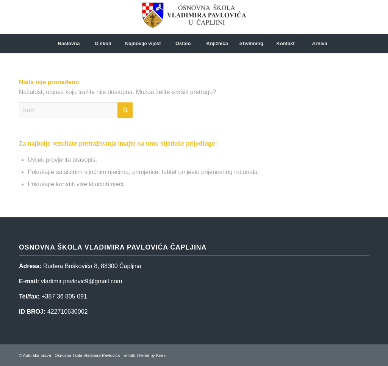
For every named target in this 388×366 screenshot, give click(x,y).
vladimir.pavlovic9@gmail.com (81, 281)
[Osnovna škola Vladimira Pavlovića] (194, 17)
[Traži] (76, 110)
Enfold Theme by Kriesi (145, 355)
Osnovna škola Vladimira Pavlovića (87, 355)
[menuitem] (69, 43)
